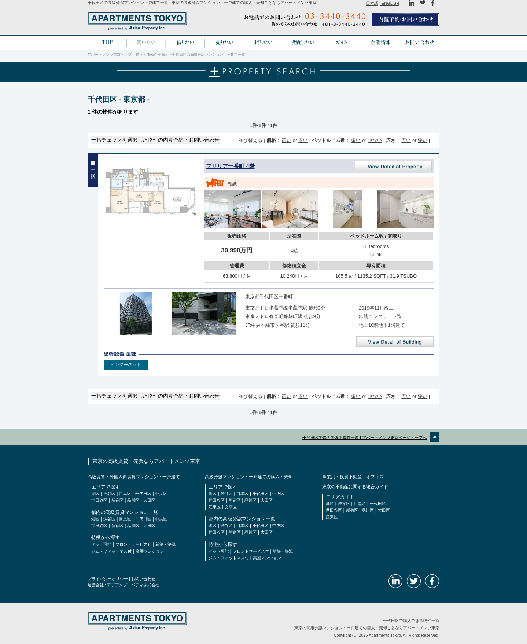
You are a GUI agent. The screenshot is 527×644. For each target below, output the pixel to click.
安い (303, 140)
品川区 (133, 500)
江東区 (215, 506)
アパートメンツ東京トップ (110, 54)
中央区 (161, 493)
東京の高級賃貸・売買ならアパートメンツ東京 (146, 461)
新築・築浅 (165, 544)
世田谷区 (99, 500)
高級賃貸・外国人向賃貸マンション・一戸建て (134, 476)
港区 (95, 493)
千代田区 (143, 493)
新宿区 (117, 500)
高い (286, 140)
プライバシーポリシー (108, 578)
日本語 (372, 3)
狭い (422, 140)
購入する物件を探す (152, 54)
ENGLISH (389, 3)
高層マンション (150, 551)
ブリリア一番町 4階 (230, 165)
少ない (375, 140)
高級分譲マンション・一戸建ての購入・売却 (249, 476)
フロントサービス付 (133, 544)
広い (406, 140)
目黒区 (125, 493)
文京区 (231, 506)
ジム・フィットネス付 (111, 551)
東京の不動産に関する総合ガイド (355, 486)
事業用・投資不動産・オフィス (353, 476)
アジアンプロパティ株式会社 (133, 584)
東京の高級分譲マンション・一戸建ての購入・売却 (340, 627)
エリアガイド (340, 496)
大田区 (149, 500)
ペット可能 (101, 544)
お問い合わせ (143, 578)
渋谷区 (109, 493)
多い (356, 140)
